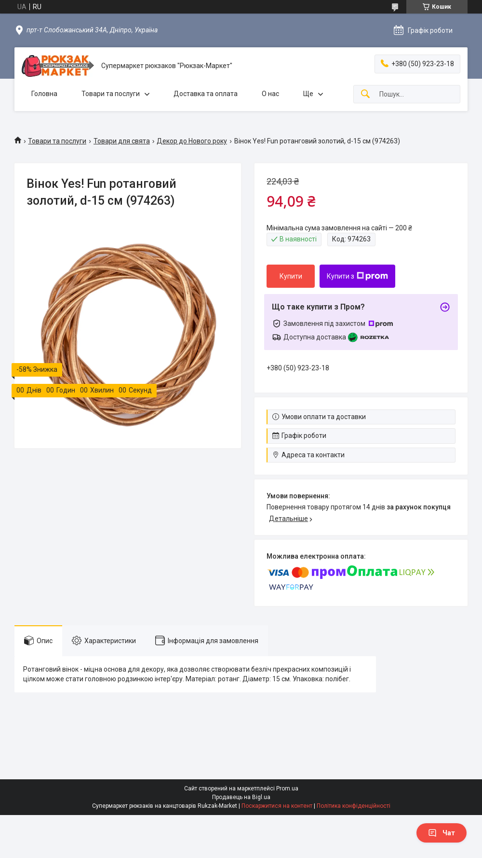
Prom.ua (287, 788)
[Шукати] (365, 94)
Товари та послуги (110, 94)
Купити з (357, 276)
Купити (291, 276)
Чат (441, 833)
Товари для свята (122, 141)
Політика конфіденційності (353, 805)
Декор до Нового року (192, 141)
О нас (270, 94)
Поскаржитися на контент (276, 805)
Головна (44, 94)
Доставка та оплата (206, 94)
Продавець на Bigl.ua (241, 797)
